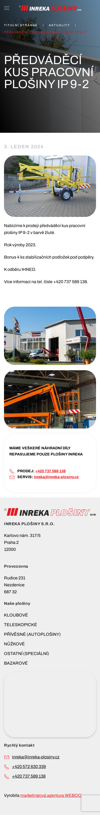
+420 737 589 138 (50, 471)
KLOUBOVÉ (16, 615)
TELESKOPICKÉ (20, 624)
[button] (6, 8)
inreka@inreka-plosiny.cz (56, 477)
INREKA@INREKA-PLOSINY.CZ (35, 757)
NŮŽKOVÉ (14, 644)
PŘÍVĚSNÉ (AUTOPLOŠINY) (32, 634)
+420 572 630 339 (29, 766)
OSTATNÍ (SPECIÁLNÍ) (26, 653)
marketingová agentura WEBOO (51, 795)
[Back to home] (50, 8)
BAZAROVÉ (16, 663)
